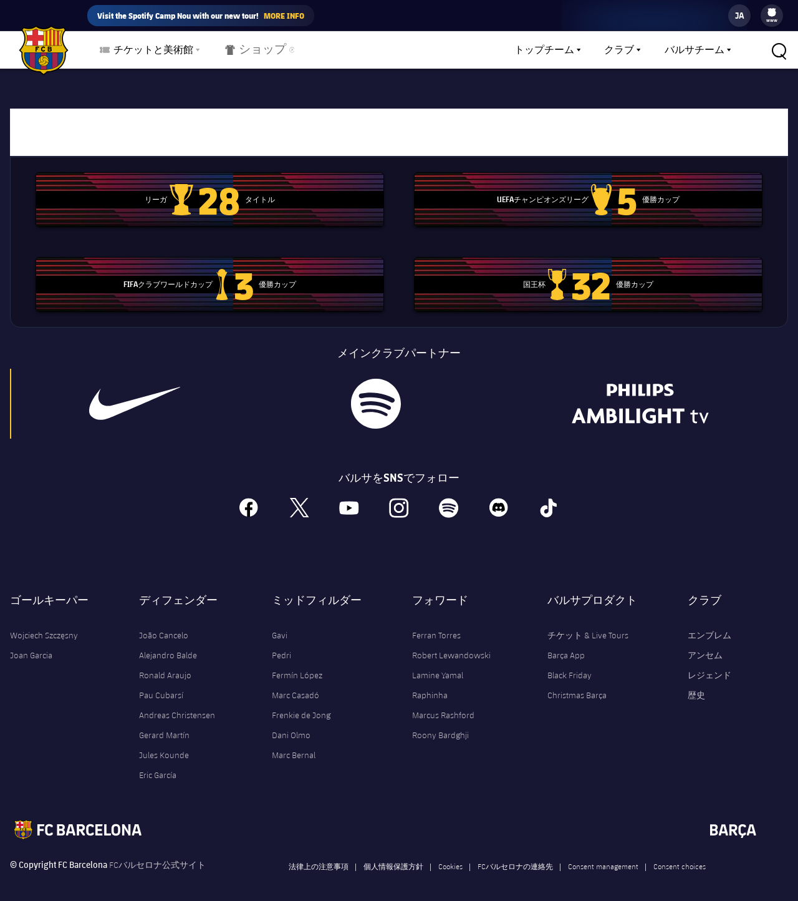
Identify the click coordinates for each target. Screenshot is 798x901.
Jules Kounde (164, 745)
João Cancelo (163, 625)
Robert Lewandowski (451, 645)
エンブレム (709, 625)
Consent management (603, 856)
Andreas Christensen (177, 705)
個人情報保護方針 (393, 856)
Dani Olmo (291, 725)
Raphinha (430, 685)
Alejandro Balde (168, 645)
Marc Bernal (293, 745)
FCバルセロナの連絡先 (515, 856)
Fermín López (297, 665)
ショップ (252, 52)
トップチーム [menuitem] (544, 50)
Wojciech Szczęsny (44, 625)
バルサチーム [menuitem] (694, 50)
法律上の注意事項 (319, 856)
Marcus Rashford (443, 705)
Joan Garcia (31, 645)
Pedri (281, 645)
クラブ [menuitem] (619, 50)
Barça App (566, 645)
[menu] (772, 15)
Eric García (157, 765)
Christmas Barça (577, 685)
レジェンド (709, 665)
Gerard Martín (164, 725)
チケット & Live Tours (587, 625)
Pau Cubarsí (161, 685)
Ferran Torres (436, 625)
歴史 (696, 685)
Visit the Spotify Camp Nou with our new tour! (200, 15)
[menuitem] (771, 12)
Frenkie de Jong (301, 705)
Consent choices (679, 856)
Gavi (279, 625)
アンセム (705, 645)
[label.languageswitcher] (739, 15)
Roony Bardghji (440, 725)
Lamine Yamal (437, 665)
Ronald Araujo (165, 665)
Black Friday (569, 665)
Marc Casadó (295, 685)
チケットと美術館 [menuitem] (153, 50)
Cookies (450, 856)
